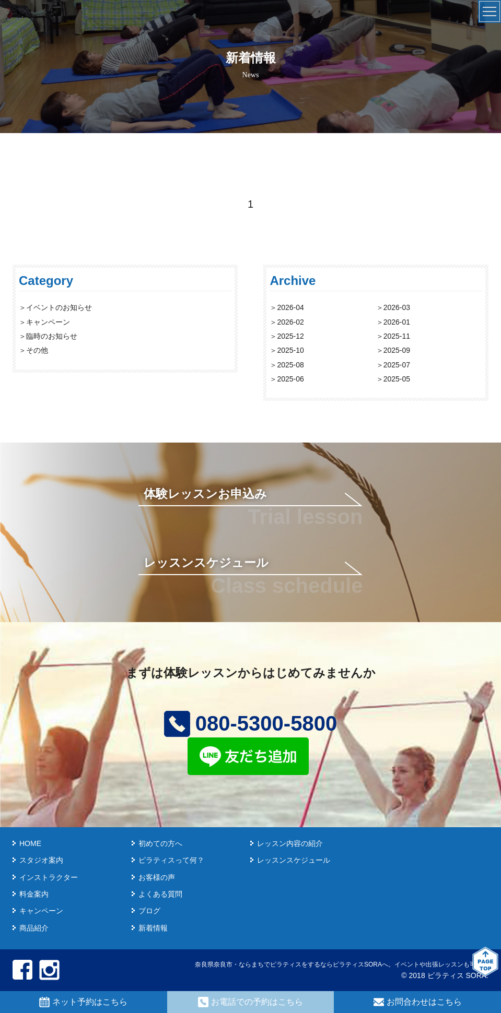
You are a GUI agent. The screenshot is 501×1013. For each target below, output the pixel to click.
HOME (30, 843)
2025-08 (290, 365)
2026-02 (290, 322)
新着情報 (153, 928)
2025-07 (396, 365)
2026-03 (396, 307)
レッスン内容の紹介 (290, 843)
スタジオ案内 (41, 860)
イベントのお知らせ (59, 307)
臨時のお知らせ (51, 336)
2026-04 (290, 307)
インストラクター (48, 877)
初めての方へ (160, 843)
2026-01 (396, 322)
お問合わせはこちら (418, 1002)
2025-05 (396, 379)
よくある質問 (160, 894)
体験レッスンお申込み (205, 493)
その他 (37, 350)
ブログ (149, 911)
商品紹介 (34, 928)
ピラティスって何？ (171, 860)
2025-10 (290, 350)
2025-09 (396, 350)
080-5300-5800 (250, 723)
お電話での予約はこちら (250, 1002)
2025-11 (396, 336)
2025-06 (290, 379)
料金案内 (34, 894)
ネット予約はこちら (83, 1002)
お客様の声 (156, 877)
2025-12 (290, 336)
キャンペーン (48, 322)
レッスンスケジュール (206, 562)
